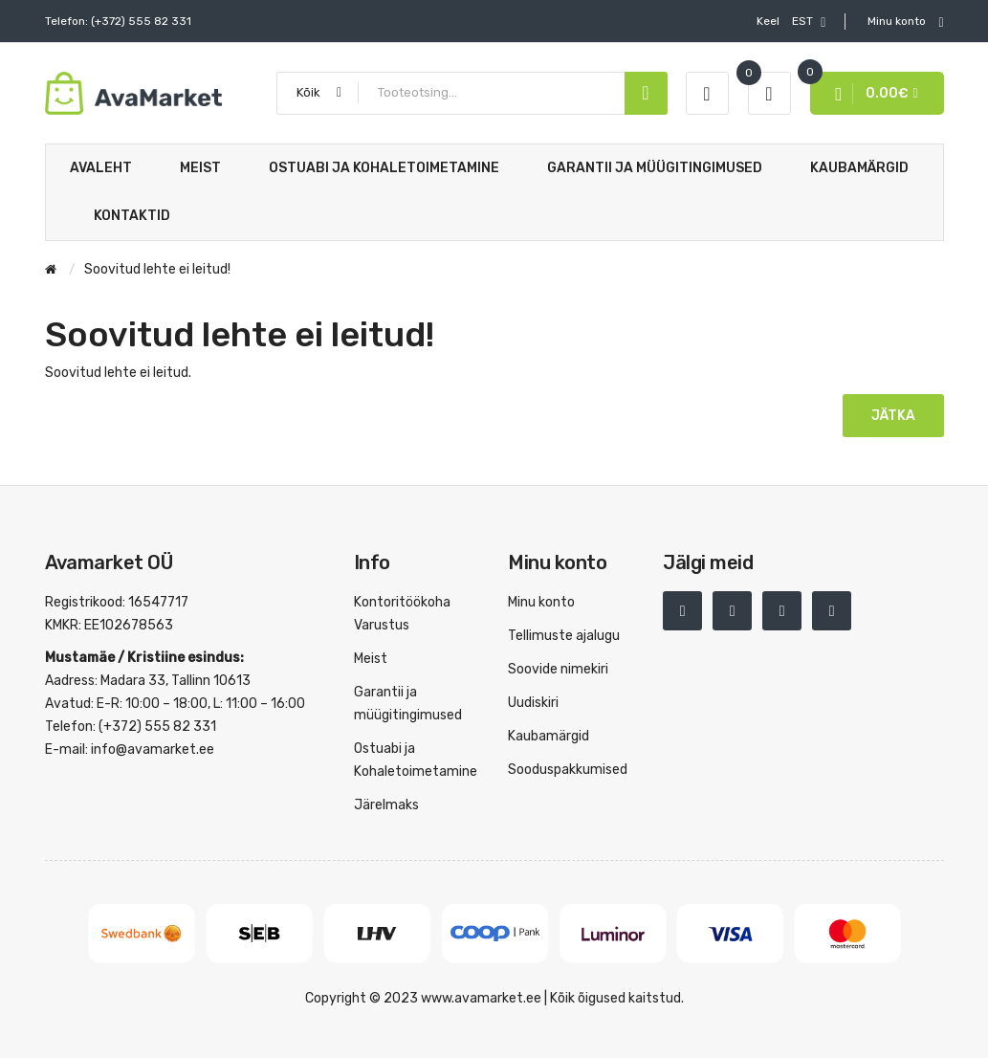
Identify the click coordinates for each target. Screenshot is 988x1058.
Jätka (893, 416)
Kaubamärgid (548, 736)
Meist (370, 658)
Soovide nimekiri (558, 669)
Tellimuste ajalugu (564, 636)
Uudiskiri (533, 702)
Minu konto (541, 602)
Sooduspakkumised (567, 769)
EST (791, 22)
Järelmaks (386, 805)
